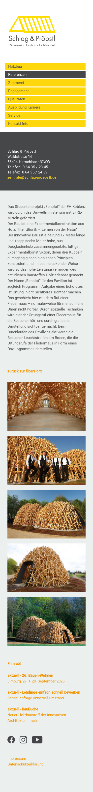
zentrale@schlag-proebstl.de (31, 177)
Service (14, 115)
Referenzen (17, 74)
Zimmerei (16, 83)
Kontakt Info (18, 123)
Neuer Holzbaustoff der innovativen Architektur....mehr (36, 715)
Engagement (18, 91)
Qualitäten (16, 99)
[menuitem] (45, 66)
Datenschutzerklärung (25, 764)
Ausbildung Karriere (24, 107)
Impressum (16, 758)
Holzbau (15, 66)
